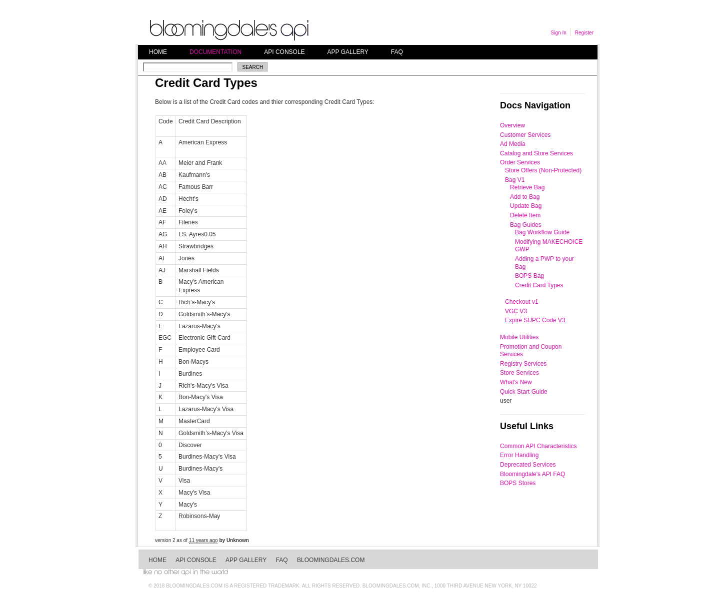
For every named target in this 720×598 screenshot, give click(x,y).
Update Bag (526, 205)
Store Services (519, 372)
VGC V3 (516, 311)
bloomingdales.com (330, 560)
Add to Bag (525, 196)
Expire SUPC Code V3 (535, 320)
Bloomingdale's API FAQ (532, 474)
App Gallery (348, 51)
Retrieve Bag (527, 187)
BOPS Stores (518, 483)
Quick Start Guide (524, 391)
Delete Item (525, 215)
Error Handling (519, 455)
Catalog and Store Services (536, 153)
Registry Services (523, 363)
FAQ (397, 51)
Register (584, 32)
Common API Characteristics (538, 446)
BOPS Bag (529, 275)
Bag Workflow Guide (542, 232)
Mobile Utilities (519, 337)
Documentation (216, 51)
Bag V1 (514, 179)
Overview (512, 125)
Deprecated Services (528, 464)
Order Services (520, 162)
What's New (516, 382)
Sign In (558, 32)
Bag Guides (526, 224)
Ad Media (513, 143)
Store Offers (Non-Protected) (543, 170)
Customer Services (525, 134)
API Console (284, 51)
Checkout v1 (521, 301)
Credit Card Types (539, 285)
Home (158, 51)
